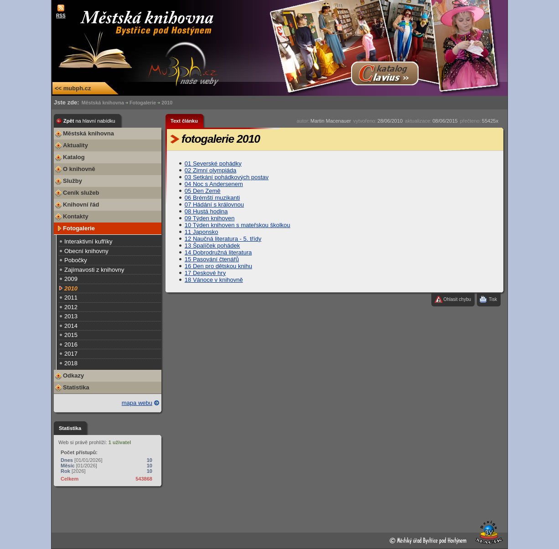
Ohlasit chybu (457, 299)
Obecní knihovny (86, 251)
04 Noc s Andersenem (214, 184)
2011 (71, 297)
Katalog (74, 157)
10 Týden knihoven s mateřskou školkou (237, 225)
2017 (71, 353)
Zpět (89, 121)
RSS (61, 15)
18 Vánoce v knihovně (214, 279)
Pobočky (75, 260)
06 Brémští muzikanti (212, 197)
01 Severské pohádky (213, 163)
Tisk (493, 299)
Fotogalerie (142, 102)
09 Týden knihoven (210, 218)
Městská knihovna (103, 102)
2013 (71, 316)
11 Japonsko (201, 231)
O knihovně (79, 169)
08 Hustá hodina (206, 211)
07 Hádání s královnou (214, 204)
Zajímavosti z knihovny (94, 269)
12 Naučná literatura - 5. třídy (223, 238)
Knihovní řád (81, 204)
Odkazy (73, 375)
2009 (71, 278)
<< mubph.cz (73, 88)
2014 (71, 325)
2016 (71, 344)
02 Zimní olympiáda (210, 170)
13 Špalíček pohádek (212, 245)
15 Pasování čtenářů (212, 259)
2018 (71, 363)
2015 (71, 334)
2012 (71, 307)
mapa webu (137, 402)
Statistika (76, 387)
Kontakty (75, 216)
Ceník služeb (81, 192)
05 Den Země (203, 190)
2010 (166, 102)
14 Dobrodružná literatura (218, 252)
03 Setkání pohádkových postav (227, 177)
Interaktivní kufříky (88, 241)
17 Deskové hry (205, 272)
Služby (72, 180)
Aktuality (75, 145)
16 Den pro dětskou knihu (218, 266)
